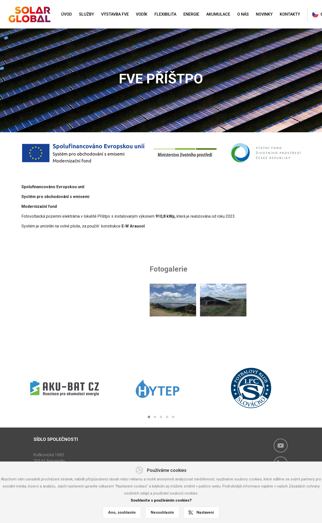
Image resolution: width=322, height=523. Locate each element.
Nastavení (205, 512)
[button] (149, 416)
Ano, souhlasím (122, 512)
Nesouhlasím (162, 512)
